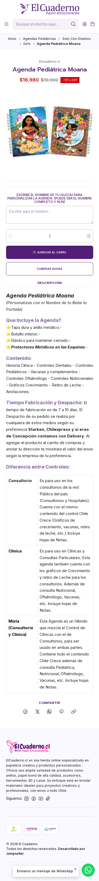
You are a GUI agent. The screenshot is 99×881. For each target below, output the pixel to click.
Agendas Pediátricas (39, 39)
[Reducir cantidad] (10, 236)
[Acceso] (84, 24)
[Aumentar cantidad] (89, 236)
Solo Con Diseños (76, 39)
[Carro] (92, 24)
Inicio (12, 39)
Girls (27, 44)
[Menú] (6, 24)
